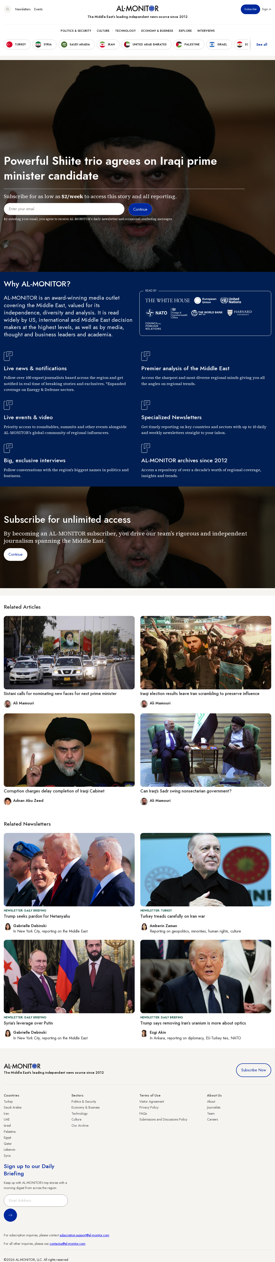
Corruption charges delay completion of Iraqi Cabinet (54, 791)
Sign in (266, 9)
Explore (185, 30)
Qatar (8, 1143)
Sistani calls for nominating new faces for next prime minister (60, 694)
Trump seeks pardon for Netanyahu (37, 916)
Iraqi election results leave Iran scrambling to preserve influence (199, 694)
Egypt (7, 1137)
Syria (7, 1155)
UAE (7, 1119)
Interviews (206, 30)
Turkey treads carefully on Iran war (172, 916)
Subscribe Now (253, 1070)
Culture (103, 30)
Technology (125, 30)
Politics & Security (76, 30)
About (211, 1101)
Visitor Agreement (151, 1101)
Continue (15, 554)
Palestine (10, 1131)
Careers (212, 1119)
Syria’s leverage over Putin (28, 1023)
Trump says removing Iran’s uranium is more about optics (193, 1023)
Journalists (213, 1107)
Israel (7, 1125)
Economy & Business (157, 30)
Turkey (8, 1101)
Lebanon (9, 1149)
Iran (6, 1113)
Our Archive (79, 1125)
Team (211, 1113)
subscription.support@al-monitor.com (84, 1235)
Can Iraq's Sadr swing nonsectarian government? (186, 791)
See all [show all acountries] (261, 44)
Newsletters (22, 9)
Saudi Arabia (12, 1107)
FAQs (143, 1113)
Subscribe (250, 9)
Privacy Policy (148, 1107)
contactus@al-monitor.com (67, 1243)
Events (38, 9)
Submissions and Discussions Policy (163, 1119)
